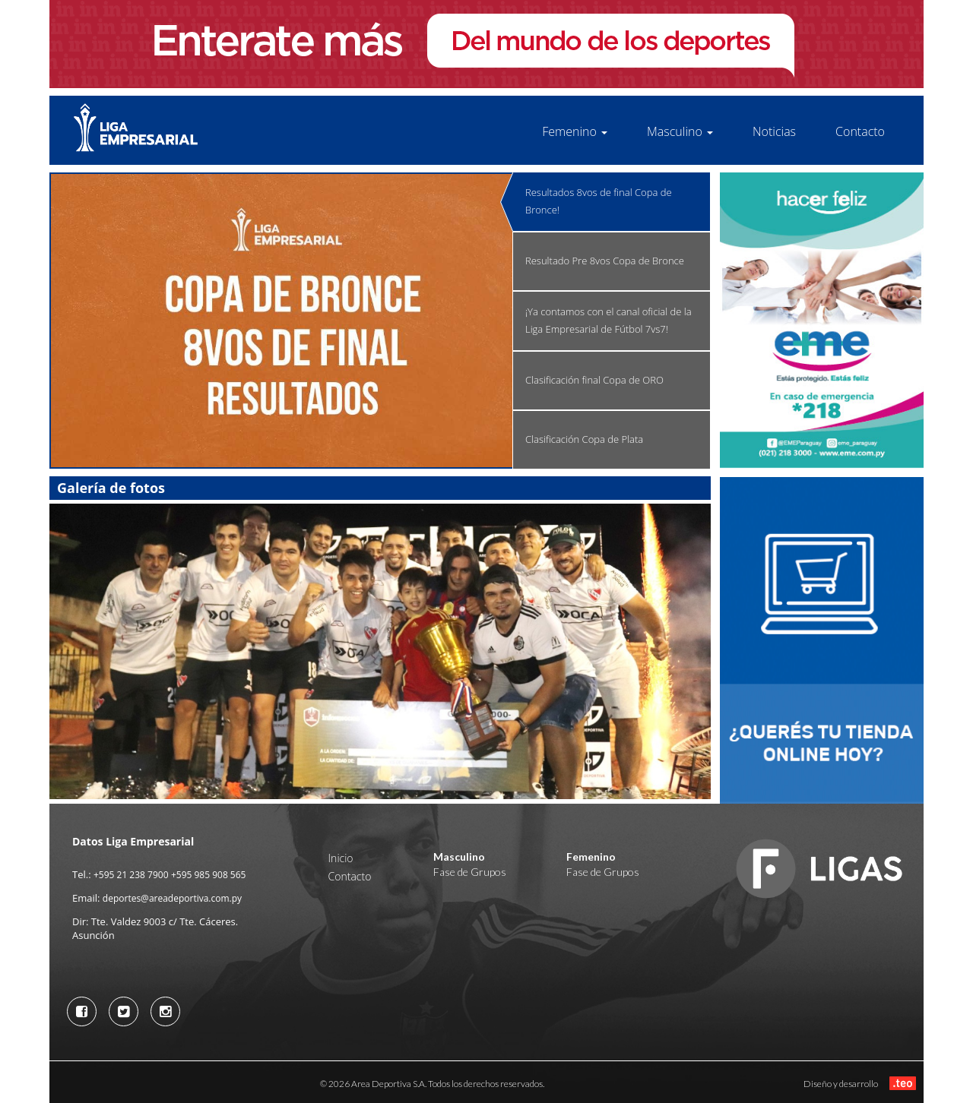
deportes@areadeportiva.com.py (172, 898)
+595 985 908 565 (208, 874)
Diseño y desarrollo (859, 1082)
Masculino (680, 131)
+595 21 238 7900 (131, 874)
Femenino (574, 131)
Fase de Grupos (469, 871)
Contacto (860, 131)
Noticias (774, 131)
